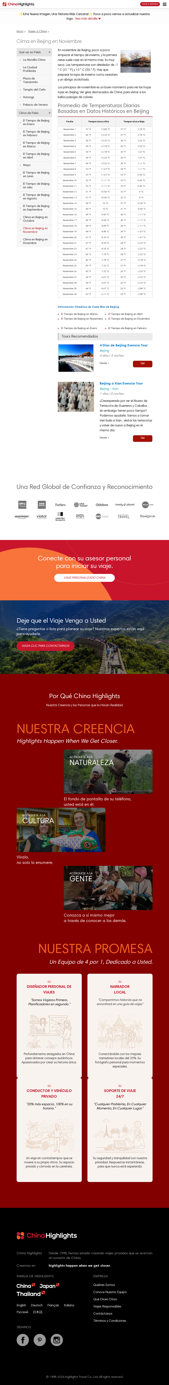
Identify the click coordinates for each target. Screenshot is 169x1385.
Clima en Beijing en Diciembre (35, 241)
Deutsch (37, 1305)
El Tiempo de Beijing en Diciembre (129, 319)
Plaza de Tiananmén (30, 80)
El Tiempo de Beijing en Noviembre (82, 319)
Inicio (20, 31)
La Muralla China (34, 60)
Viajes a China (37, 31)
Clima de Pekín (29, 113)
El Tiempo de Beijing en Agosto (36, 197)
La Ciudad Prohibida (30, 69)
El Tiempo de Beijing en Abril (125, 314)
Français (53, 1305)
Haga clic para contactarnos (45, 646)
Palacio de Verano (35, 104)
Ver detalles (142, 364)
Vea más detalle (88, 19)
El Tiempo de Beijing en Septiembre (36, 208)
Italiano (69, 1305)
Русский (22, 1312)
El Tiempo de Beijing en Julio (36, 185)
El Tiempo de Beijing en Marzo (79, 314)
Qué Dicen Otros (105, 1299)
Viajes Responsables (107, 1306)
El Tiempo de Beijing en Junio (36, 174)
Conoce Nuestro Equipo (110, 1292)
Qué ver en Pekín (30, 52)
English (21, 1305)
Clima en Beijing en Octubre (35, 219)
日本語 (37, 1312)
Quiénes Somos (104, 1285)
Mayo (27, 165)
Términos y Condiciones (109, 1321)
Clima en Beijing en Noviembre (35, 230)
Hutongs (28, 97)
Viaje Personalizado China (84, 577)
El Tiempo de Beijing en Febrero (127, 328)
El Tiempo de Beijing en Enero (79, 328)
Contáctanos (102, 1314)
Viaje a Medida (150, 4)
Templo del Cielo (34, 89)
